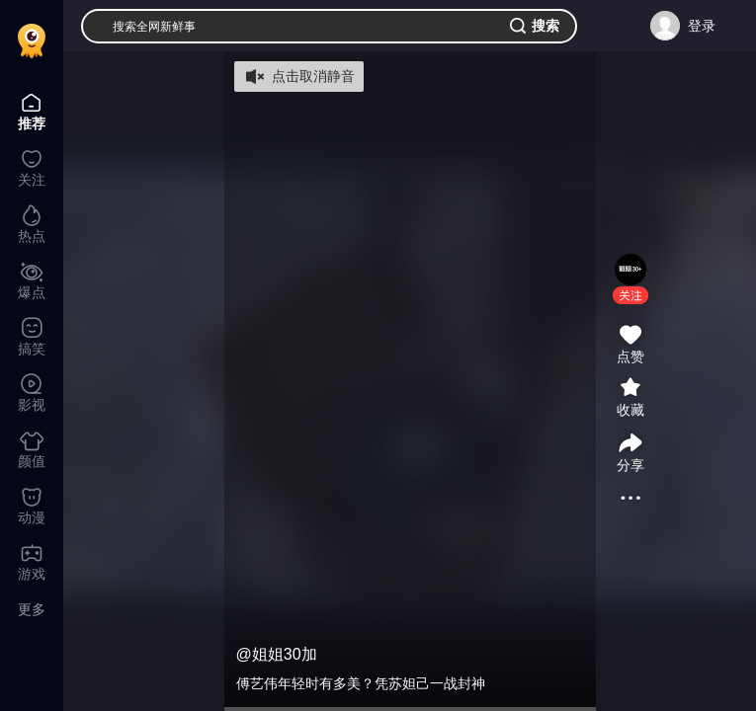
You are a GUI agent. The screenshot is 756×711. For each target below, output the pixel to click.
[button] (630, 295)
